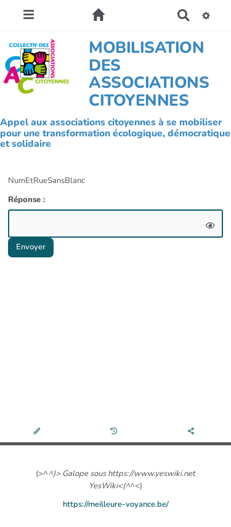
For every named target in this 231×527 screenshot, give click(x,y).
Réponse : (27, 199)
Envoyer (31, 246)
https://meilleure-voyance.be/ (116, 504)
